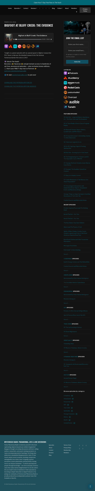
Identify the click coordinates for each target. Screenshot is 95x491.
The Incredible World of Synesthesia (74, 282)
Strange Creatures (71, 356)
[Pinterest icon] (83, 445)
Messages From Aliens (70, 246)
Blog (53, 8)
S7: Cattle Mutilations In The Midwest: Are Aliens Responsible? (76, 180)
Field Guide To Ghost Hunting (72, 250)
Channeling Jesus (69, 343)
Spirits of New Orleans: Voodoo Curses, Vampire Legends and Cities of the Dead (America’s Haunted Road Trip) (75, 233)
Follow (59, 8)
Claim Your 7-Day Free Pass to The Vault (47, 3)
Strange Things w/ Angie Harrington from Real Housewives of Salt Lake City (77, 195)
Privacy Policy (85, 10)
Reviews (33, 8)
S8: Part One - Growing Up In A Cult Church (76, 152)
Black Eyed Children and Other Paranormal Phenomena (76, 240)
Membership (67, 450)
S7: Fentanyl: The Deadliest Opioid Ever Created (75, 170)
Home (10, 8)
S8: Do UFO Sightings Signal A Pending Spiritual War (75, 147)
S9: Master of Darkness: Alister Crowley (75, 348)
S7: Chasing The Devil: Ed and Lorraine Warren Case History (77, 164)
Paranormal (68, 291)
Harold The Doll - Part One (71, 218)
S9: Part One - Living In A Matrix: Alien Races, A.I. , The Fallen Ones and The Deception (76, 118)
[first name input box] (77, 44)
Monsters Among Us (69, 299)
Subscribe (77, 62)
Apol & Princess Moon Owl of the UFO (74, 315)
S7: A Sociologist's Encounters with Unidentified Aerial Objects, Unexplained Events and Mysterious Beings (75, 188)
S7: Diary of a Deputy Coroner (72, 175)
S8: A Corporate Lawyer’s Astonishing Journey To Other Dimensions (77, 137)
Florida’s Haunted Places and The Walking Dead (76, 209)
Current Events (69, 423)
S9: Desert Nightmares (70, 331)
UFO (65, 307)
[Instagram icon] (79, 445)
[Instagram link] (49, 8)
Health (67, 420)
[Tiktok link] (46, 8)
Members (74, 8)
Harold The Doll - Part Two (71, 214)
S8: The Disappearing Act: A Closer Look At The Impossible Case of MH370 (76, 158)
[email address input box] (77, 50)
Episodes (17, 8)
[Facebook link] (43, 8)
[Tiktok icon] (79, 448)
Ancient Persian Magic (70, 378)
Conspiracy (68, 258)
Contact (25, 8)
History (66, 375)
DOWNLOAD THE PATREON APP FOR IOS (18, 83)
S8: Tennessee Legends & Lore (72, 142)
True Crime (68, 324)
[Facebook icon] (86, 445)
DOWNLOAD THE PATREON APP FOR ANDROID (20, 86)
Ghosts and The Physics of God (73, 227)
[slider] (28, 39)
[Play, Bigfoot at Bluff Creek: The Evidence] (14, 39)
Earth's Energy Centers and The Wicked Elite (76, 262)
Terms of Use (67, 445)
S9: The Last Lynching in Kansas (73, 327)
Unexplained (68, 275)
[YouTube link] (39, 8)
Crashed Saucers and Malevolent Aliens (75, 200)
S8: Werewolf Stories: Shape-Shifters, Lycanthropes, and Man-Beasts (75, 130)
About (67, 8)
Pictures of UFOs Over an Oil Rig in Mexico (76, 311)
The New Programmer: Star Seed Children (74, 223)
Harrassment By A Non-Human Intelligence (76, 278)
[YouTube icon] (83, 448)
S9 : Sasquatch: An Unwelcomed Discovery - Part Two (76, 365)
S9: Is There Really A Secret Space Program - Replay (77, 124)
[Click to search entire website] (76, 12)
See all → (66, 254)
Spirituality (68, 340)
